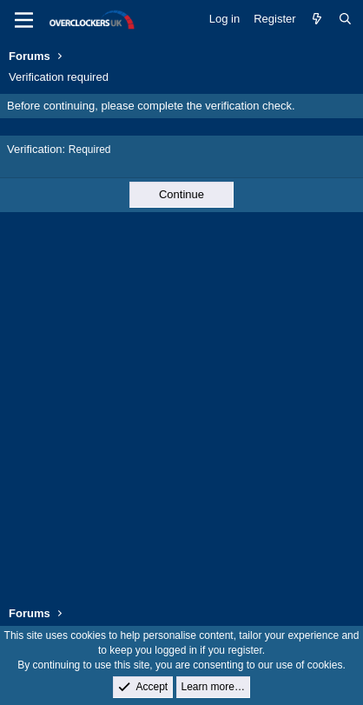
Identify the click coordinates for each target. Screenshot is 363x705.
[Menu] (23, 20)
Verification (35, 149)
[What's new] (317, 19)
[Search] (345, 19)
